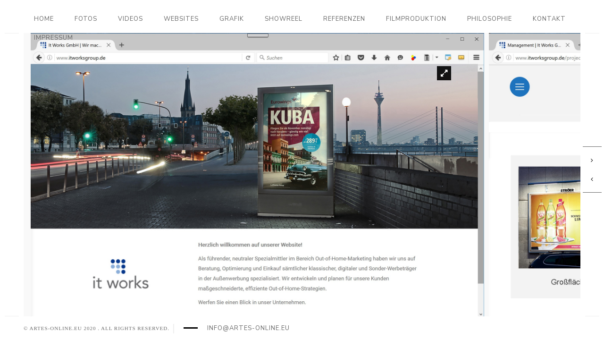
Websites (181, 19)
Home (44, 19)
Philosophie (489, 19)
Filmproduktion (416, 19)
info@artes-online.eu (248, 328)
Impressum (53, 38)
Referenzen (344, 19)
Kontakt (549, 19)
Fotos (86, 19)
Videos (130, 19)
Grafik (231, 19)
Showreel (283, 19)
